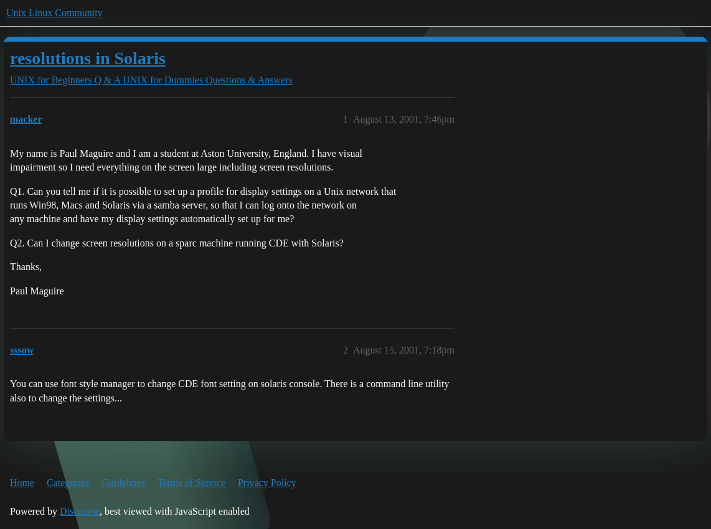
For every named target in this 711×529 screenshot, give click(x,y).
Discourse (80, 511)
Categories (68, 482)
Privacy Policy (267, 482)
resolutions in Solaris (88, 58)
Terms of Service (191, 482)
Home (22, 482)
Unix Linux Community (54, 12)
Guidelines (123, 482)
